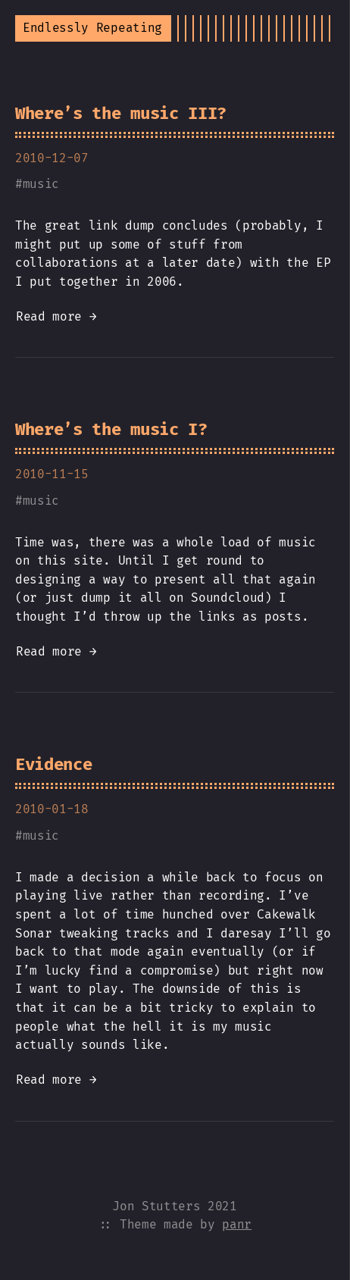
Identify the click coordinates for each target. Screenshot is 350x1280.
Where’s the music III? (121, 113)
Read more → (56, 316)
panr (237, 1224)
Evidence (53, 764)
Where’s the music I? (111, 429)
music (41, 184)
